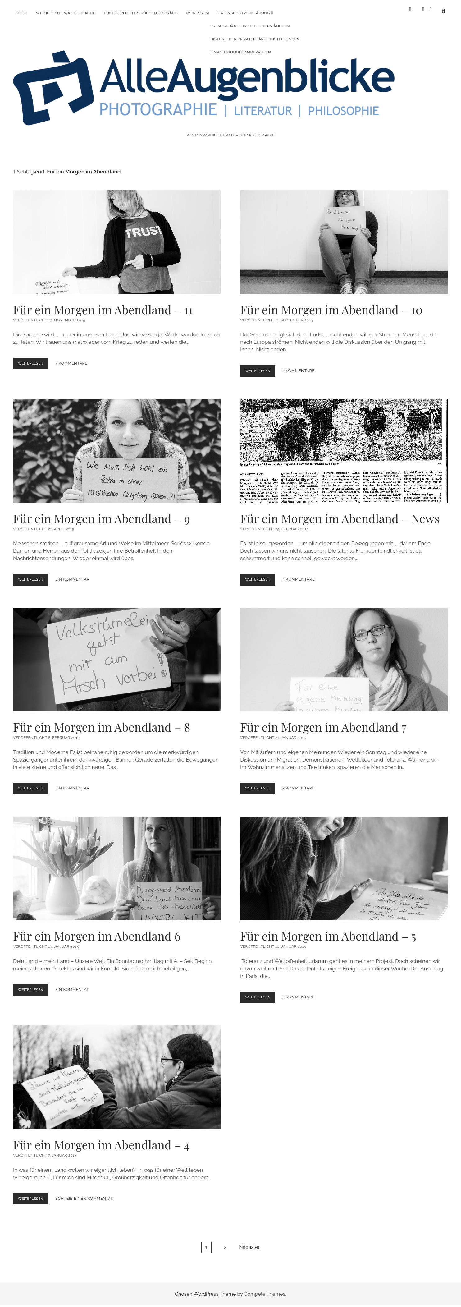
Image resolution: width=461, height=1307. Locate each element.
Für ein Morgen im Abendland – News (344, 445)
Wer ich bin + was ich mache (65, 13)
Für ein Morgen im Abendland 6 (117, 863)
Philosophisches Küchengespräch (140, 13)
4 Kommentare (302, 574)
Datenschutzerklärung (244, 13)
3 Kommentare (302, 782)
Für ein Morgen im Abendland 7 (344, 654)
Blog (22, 13)
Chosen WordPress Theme (205, 1288)
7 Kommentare (75, 358)
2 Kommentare (302, 365)
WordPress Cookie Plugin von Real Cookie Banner (57, 1303)
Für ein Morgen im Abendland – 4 (117, 1072)
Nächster (249, 1241)
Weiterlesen (35, 359)
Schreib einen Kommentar (88, 1192)
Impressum (197, 13)
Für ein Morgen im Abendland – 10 (344, 236)
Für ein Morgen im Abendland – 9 (117, 445)
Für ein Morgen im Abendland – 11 (117, 236)
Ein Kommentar (76, 574)
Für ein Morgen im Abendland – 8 (117, 654)
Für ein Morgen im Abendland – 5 (344, 863)
